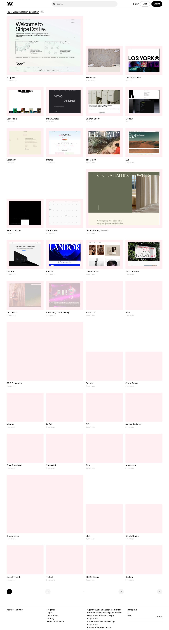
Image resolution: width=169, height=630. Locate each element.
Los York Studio (133, 77)
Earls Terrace (132, 271)
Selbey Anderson (133, 424)
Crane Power (131, 383)
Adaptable (130, 465)
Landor (49, 271)
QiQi (88, 424)
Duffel (49, 424)
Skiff (88, 536)
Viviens (10, 424)
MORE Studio (92, 577)
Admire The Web (15, 609)
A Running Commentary (57, 312)
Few (127, 312)
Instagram (132, 609)
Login (145, 4)
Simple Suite (13, 536)
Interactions (52, 615)
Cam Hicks (12, 118)
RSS (129, 615)
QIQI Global (12, 312)
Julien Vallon (92, 271)
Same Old (90, 312)
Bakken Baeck (93, 118)
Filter (136, 4)
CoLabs (89, 383)
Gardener (11, 159)
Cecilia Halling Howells (97, 230)
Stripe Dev (12, 77)
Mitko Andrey (52, 118)
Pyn (88, 465)
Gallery (50, 618)
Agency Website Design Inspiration (104, 609)
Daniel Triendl (13, 577)
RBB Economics (14, 383)
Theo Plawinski (14, 465)
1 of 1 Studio (52, 230)
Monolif (129, 118)
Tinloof (49, 577)
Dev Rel (10, 271)
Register (51, 609)
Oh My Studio (132, 536)
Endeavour (91, 77)
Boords (49, 159)
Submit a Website (55, 621)
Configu (129, 577)
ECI (127, 159)
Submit (157, 4)
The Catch (91, 159)
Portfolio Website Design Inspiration (104, 612)
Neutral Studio (14, 230)
